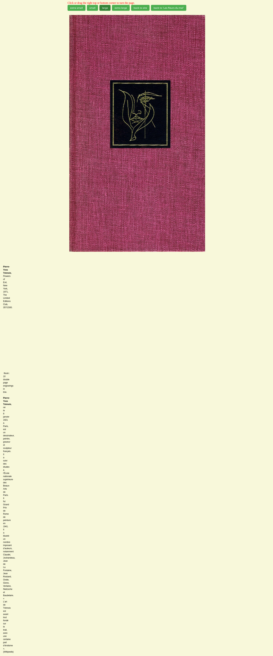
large (105, 7)
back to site (140, 7)
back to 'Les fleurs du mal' (169, 7)
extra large (121, 7)
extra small (76, 7)
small (92, 7)
